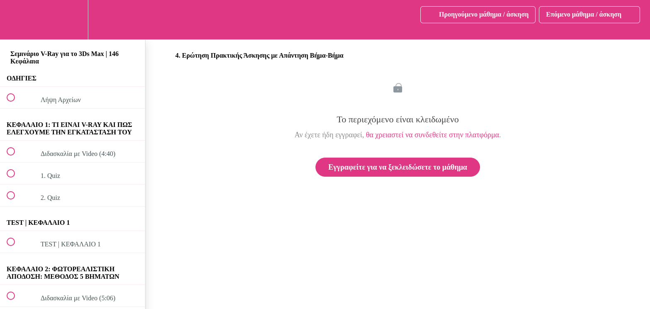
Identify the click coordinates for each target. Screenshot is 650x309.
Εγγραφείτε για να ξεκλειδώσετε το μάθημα (397, 167)
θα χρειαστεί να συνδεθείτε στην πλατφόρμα (432, 135)
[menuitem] (72, 19)
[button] (15, 19)
